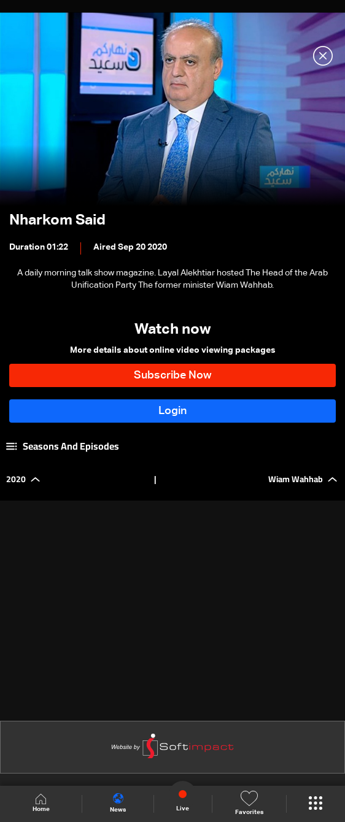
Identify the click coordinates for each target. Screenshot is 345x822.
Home (41, 803)
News (118, 803)
